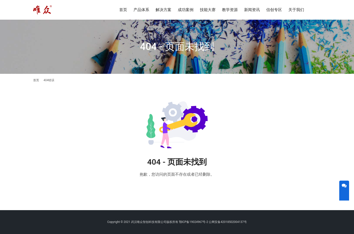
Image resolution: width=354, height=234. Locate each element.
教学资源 (230, 9)
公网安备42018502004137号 (228, 222)
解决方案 (163, 9)
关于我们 (296, 9)
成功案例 (185, 9)
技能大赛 (208, 9)
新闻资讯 (252, 9)
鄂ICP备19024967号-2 (193, 222)
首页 (123, 9)
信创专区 (274, 9)
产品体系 (141, 9)
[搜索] (318, 9)
